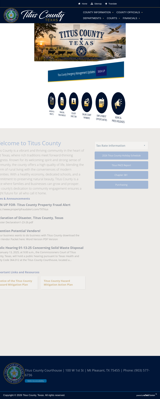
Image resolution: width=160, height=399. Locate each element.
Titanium (149, 395)
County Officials (129, 12)
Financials (131, 18)
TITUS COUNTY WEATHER (80, 328)
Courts (113, 18)
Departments (93, 18)
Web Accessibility (35, 381)
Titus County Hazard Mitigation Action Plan (54, 282)
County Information (98, 12)
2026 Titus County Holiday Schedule (117, 155)
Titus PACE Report (117, 165)
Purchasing (118, 184)
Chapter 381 (117, 175)
